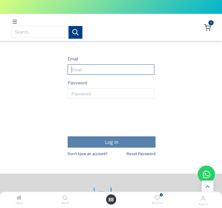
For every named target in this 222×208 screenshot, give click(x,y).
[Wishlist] (157, 197)
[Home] (19, 198)
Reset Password (141, 154)
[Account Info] (203, 198)
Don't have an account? (88, 154)
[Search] (65, 198)
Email (73, 58)
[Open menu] (111, 199)
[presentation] (112, 119)
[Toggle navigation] (14, 21)
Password (77, 82)
